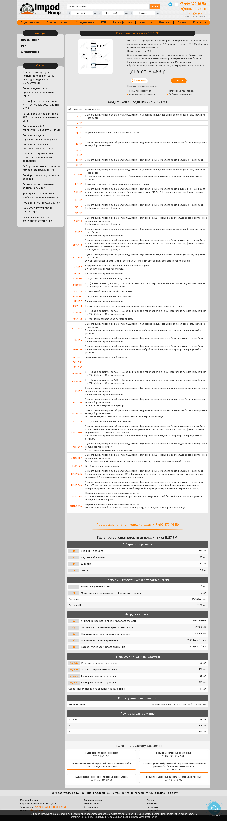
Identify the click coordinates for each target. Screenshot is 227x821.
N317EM (78, 174)
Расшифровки (122, 22)
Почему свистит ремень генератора (37, 210)
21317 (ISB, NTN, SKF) (173, 756)
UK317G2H (77, 421)
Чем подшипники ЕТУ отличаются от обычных (37, 219)
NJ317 (79, 160)
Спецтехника (85, 22)
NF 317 (78, 184)
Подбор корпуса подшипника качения (41, 177)
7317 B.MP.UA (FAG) (101, 780)
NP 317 (78, 213)
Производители (57, 22)
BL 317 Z (77, 357)
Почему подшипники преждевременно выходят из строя (41, 92)
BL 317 (78, 200)
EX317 (79, 150)
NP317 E (77, 301)
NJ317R (78, 206)
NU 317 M (77, 402)
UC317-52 (77, 367)
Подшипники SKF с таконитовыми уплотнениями (41, 128)
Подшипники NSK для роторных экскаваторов (38, 146)
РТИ (103, 22)
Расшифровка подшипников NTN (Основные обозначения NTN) (41, 105)
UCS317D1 (77, 373)
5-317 (79, 137)
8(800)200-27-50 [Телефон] (193, 9)
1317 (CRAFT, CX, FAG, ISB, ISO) (101, 766)
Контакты (200, 22)
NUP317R (77, 245)
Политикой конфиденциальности (112, 817)
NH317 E (77, 273)
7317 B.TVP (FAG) (174, 780)
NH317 (78, 127)
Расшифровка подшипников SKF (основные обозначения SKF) (40, 117)
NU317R (78, 221)
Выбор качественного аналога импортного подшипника (41, 168)
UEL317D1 (77, 381)
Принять (216, 815)
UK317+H (77, 306)
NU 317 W (77, 413)
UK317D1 (77, 312)
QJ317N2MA (76, 506)
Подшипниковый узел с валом (41, 202)
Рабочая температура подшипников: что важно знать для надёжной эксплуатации (38, 77)
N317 (79, 116)
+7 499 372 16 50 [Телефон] (193, 4)
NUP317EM (76, 432)
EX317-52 (77, 362)
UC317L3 (77, 291)
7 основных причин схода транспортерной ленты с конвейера (39, 157)
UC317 (79, 155)
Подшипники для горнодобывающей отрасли (40, 137)
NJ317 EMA (76, 485)
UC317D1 (77, 285)
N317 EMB (77, 328)
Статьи (182, 22)
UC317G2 (77, 296)
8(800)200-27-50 (57, 807)
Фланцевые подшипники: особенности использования (40, 195)
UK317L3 (77, 319)
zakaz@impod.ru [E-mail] (196, 13)
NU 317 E (77, 391)
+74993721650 (40, 807)
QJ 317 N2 (77, 496)
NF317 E (78, 267)
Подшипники (30, 22)
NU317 (78, 144)
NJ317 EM (77, 349)
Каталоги (146, 22)
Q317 (79, 123)
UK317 (79, 165)
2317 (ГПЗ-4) (174, 769)
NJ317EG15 (76, 474)
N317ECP (77, 257)
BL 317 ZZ (77, 466)
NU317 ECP (76, 458)
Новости (165, 22)
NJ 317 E (78, 339)
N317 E (78, 232)
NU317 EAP (76, 447)
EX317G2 (77, 278)
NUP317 (78, 192)
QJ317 (79, 132)
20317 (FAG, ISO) (101, 756)
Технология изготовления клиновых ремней (39, 186)
